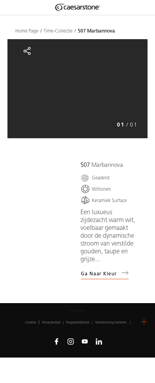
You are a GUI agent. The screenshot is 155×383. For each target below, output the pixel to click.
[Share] (27, 51)
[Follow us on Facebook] (56, 341)
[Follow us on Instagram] (70, 341)
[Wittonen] (95, 189)
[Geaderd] (94, 177)
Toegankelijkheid (77, 322)
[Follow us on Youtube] (85, 341)
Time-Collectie (58, 31)
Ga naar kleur (105, 272)
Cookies (30, 322)
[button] (144, 322)
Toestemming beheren (110, 322)
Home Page (26, 31)
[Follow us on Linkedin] (99, 341)
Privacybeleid (51, 322)
